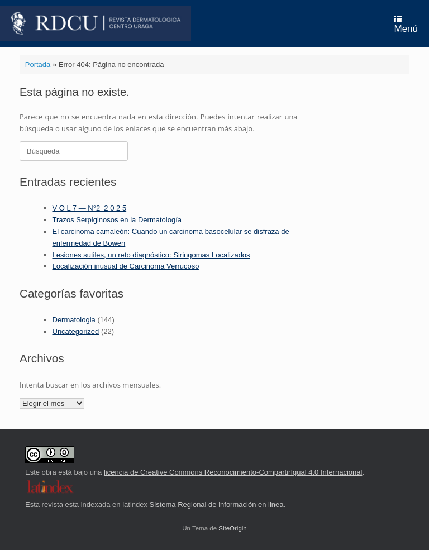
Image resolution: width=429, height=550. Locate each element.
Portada (38, 64)
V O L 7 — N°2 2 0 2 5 (90, 208)
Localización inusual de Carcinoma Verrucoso (126, 266)
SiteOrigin (232, 528)
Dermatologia (74, 319)
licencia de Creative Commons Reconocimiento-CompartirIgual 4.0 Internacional (233, 472)
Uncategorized (76, 331)
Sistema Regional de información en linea (217, 504)
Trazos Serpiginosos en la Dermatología (117, 220)
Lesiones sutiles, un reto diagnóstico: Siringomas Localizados (151, 255)
